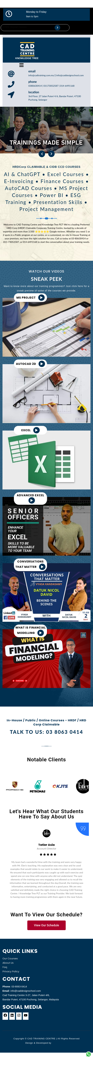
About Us (8, 962)
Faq (4, 967)
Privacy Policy (10, 971)
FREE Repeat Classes (15, 27)
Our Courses (10, 958)
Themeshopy (59, 1042)
